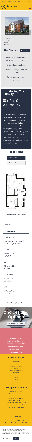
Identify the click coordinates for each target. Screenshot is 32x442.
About (4, 1)
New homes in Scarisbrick (16, 400)
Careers (16, 377)
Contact (29, 1)
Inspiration (10, 1)
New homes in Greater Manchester (16, 396)
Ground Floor (13, 158)
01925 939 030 (19, 426)
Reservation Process (16, 366)
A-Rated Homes (16, 364)
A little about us (16, 361)
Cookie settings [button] (7, 438)
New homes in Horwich (16, 394)
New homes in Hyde (16, 391)
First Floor (12, 163)
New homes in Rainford (16, 398)
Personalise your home (15, 323)
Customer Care (20, 1)
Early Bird (16, 373)
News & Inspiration (16, 375)
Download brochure (15, 65)
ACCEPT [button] (16, 438)
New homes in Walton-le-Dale (16, 405)
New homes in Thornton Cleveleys (16, 403)
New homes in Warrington (16, 407)
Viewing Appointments (16, 370)
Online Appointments (16, 368)
